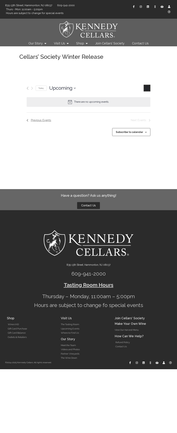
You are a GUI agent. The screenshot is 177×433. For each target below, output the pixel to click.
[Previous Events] (28, 88)
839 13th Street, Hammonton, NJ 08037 (88, 264)
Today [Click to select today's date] (41, 88)
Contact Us (140, 43)
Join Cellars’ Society (109, 43)
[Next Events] (32, 88)
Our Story (37, 43)
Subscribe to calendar (129, 132)
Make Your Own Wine (130, 323)
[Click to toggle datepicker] (62, 88)
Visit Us (61, 43)
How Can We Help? (129, 336)
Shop (82, 43)
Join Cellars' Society (130, 318)
